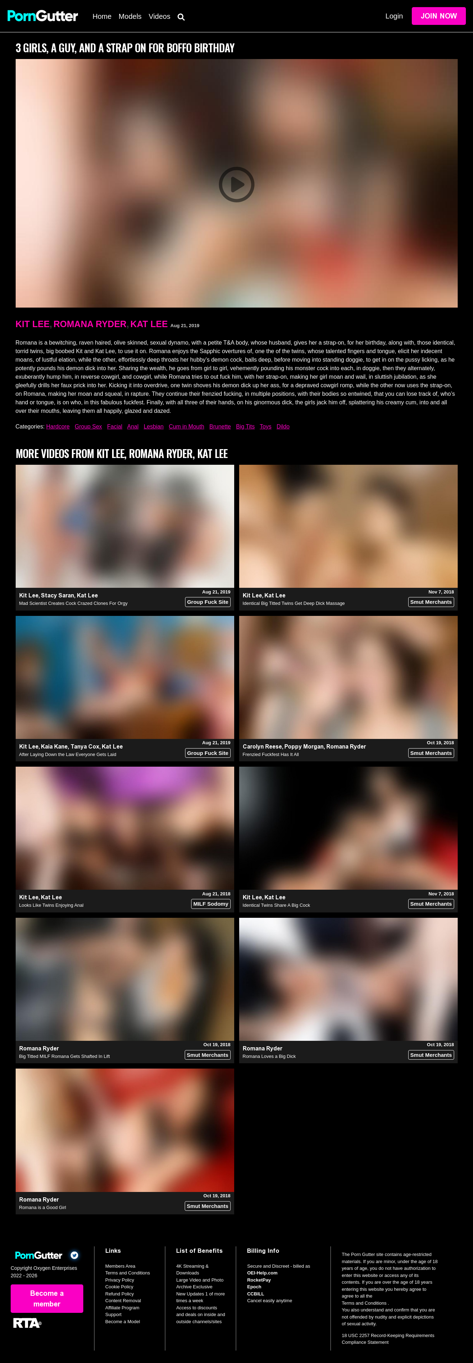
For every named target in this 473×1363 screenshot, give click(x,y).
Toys (266, 427)
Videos (159, 16)
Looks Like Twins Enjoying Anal (51, 905)
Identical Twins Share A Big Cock (276, 905)
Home (102, 16)
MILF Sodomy (210, 904)
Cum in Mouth (186, 427)
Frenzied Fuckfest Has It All (271, 754)
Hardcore (58, 427)
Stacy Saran (57, 595)
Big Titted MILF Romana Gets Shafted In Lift (64, 1056)
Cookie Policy (119, 1286)
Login (394, 16)
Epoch (254, 1286)
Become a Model (122, 1321)
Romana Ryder (89, 324)
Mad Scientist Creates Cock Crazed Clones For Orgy (73, 603)
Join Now (439, 16)
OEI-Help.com (262, 1273)
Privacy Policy (119, 1280)
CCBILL (255, 1294)
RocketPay (258, 1280)
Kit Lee (33, 324)
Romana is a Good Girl (42, 1207)
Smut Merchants (431, 602)
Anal (132, 427)
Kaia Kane (54, 746)
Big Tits (245, 427)
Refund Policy (119, 1294)
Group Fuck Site (207, 602)
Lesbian (154, 427)
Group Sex (88, 427)
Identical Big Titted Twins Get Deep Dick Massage (294, 603)
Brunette (220, 427)
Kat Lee (149, 324)
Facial (114, 427)
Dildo (283, 427)
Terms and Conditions (127, 1273)
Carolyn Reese (262, 746)
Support (113, 1314)
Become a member (47, 1298)
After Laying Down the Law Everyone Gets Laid (67, 754)
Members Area (120, 1266)
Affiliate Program (122, 1307)
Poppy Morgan (304, 746)
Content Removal (123, 1300)
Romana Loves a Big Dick (269, 1056)
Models (130, 16)
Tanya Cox (84, 746)
